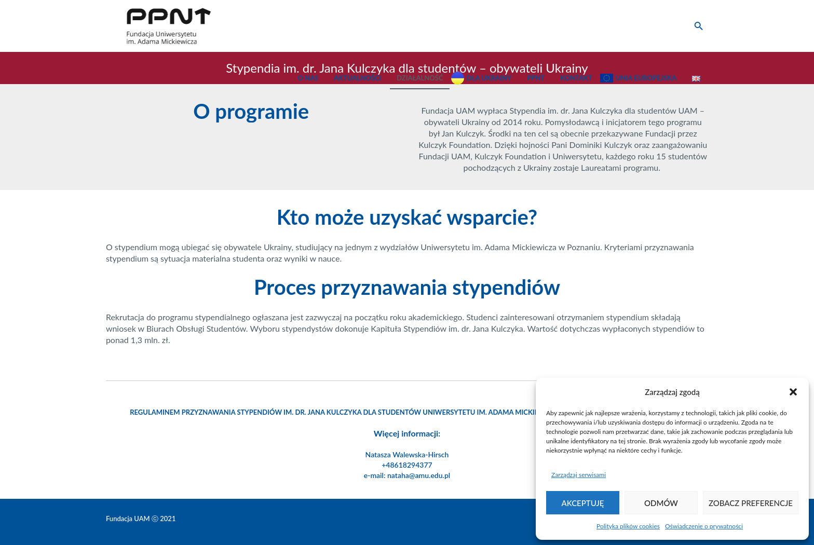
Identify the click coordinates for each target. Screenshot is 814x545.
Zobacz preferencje (751, 503)
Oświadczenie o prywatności (704, 526)
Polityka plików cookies (628, 526)
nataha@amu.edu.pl (418, 475)
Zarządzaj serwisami (578, 475)
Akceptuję (583, 503)
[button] (793, 392)
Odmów (661, 503)
